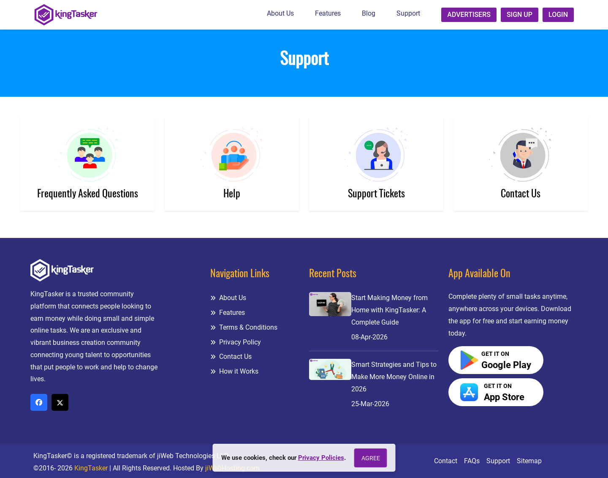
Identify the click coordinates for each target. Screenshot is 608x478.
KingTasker (91, 468)
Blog (368, 13)
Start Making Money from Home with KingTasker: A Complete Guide (389, 310)
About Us (280, 13)
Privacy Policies (321, 458)
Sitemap (529, 461)
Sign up (519, 15)
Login (558, 15)
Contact (445, 461)
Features (328, 13)
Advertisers (469, 15)
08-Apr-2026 (369, 337)
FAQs (472, 461)
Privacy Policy (235, 342)
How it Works (234, 371)
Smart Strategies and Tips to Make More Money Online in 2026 (394, 377)
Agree (370, 458)
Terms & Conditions (243, 327)
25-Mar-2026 (370, 404)
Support (408, 13)
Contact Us (231, 356)
